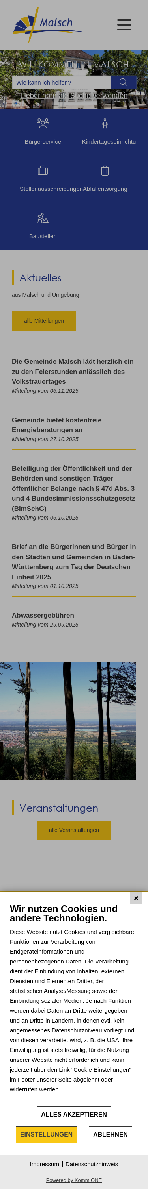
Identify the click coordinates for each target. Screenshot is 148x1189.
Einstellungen (46, 1134)
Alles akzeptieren (74, 1114)
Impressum (44, 1164)
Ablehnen (110, 1134)
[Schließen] (136, 898)
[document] (74, 1004)
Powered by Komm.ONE (74, 1180)
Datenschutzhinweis (92, 1164)
